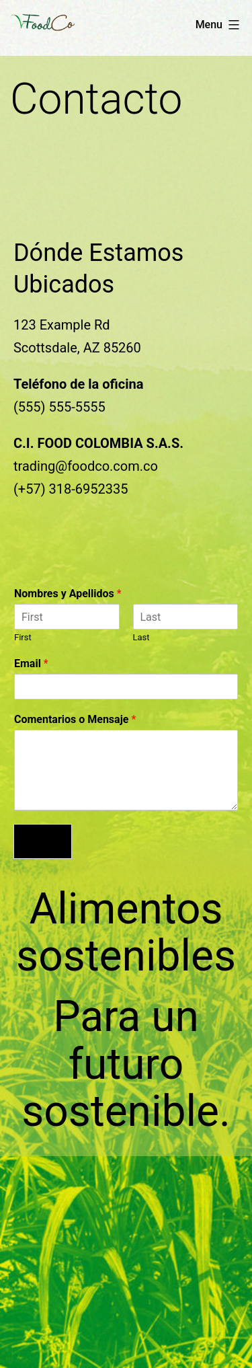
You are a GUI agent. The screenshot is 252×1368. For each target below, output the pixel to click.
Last (141, 637)
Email (31, 663)
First (23, 637)
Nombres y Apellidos (68, 593)
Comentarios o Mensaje (75, 719)
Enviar (42, 841)
